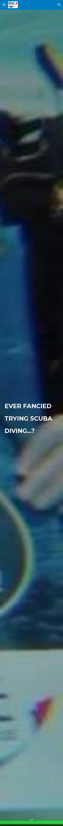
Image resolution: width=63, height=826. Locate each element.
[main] (31, 418)
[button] (4, 4)
